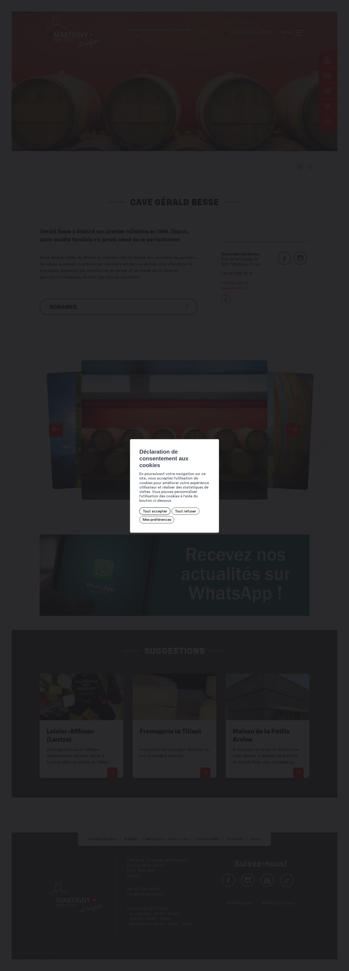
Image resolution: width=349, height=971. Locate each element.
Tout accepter (94, 499)
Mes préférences (158, 499)
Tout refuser (125, 499)
